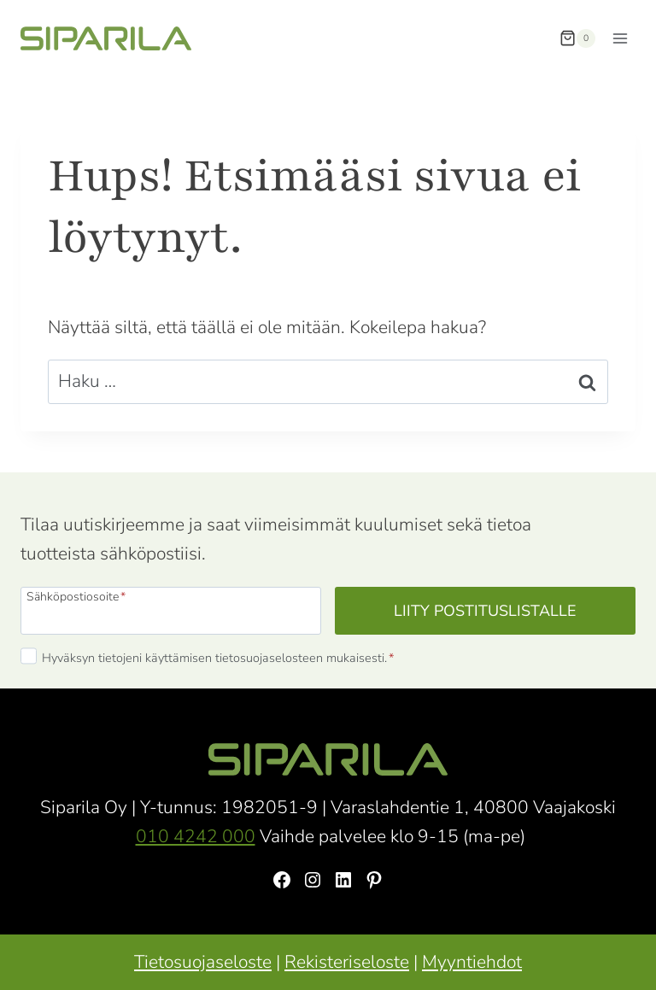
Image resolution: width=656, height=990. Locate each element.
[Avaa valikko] (620, 38)
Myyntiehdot (472, 962)
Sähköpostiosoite (76, 596)
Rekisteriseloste (346, 962)
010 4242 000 (195, 836)
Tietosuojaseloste (203, 962)
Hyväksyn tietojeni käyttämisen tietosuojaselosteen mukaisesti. (218, 657)
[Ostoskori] (577, 38)
